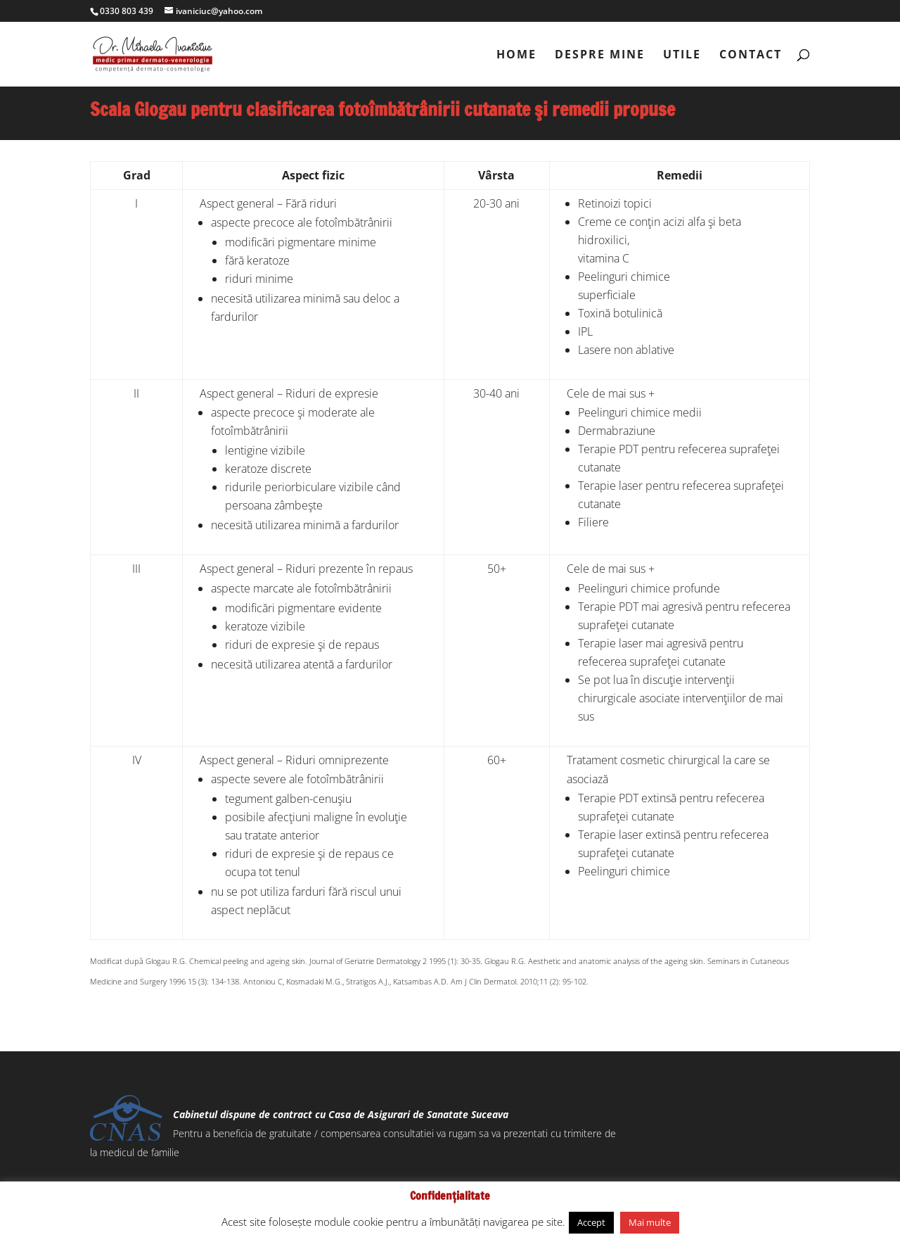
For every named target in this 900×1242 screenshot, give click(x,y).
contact (750, 55)
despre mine (600, 55)
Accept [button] (591, 1222)
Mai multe (650, 1222)
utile (682, 55)
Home (516, 55)
